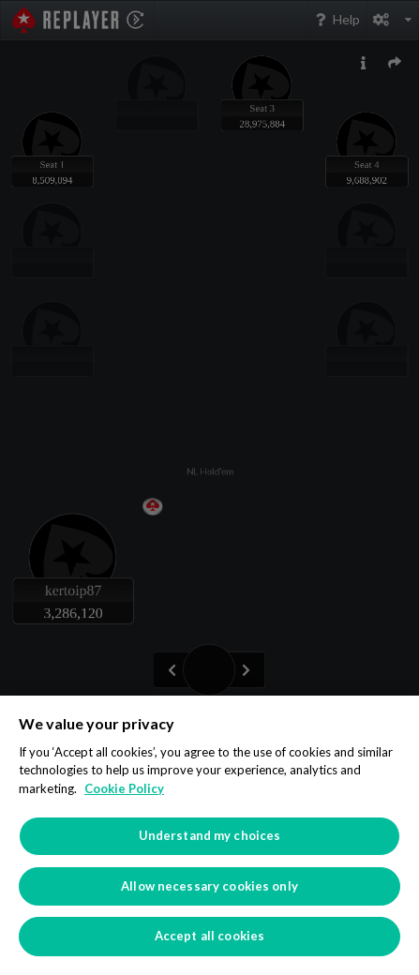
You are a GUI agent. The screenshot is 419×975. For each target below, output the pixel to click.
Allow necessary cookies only (209, 885)
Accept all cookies (209, 935)
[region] (209, 835)
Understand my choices (210, 835)
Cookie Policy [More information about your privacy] (124, 788)
